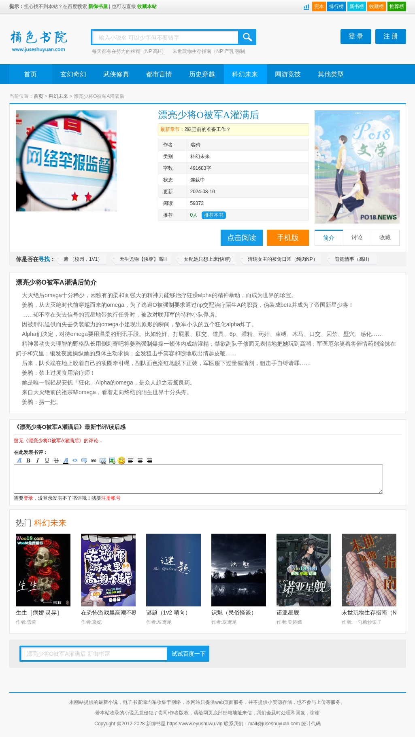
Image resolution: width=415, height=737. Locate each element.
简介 (328, 238)
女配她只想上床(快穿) (207, 259)
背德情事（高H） (353, 259)
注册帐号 (111, 498)
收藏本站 (147, 6)
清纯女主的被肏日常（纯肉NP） (283, 259)
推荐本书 (213, 215)
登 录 (356, 36)
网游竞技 (288, 74)
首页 (30, 74)
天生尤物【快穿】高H (143, 259)
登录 (28, 498)
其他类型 (331, 74)
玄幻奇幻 (73, 74)
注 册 (390, 36)
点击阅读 (241, 238)
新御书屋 (98, 6)
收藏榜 (376, 6)
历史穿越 (202, 74)
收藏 (385, 237)
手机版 (288, 238)
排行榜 (336, 6)
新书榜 (356, 6)
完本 (319, 6)
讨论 (357, 237)
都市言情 (159, 74)
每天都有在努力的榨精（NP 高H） (129, 51)
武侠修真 (116, 74)
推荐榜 (396, 6)
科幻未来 (245, 74)
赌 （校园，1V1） (83, 259)
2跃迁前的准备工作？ (208, 129)
